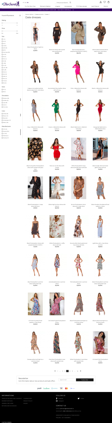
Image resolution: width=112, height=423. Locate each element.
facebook (59, 398)
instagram (60, 401)
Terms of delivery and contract (12, 398)
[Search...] (62, 2)
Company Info (27, 398)
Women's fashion (45, 6)
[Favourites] (104, 3)
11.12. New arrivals (81, 6)
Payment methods (7, 401)
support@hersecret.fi (67, 408)
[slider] (2, 23)
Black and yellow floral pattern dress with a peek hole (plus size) (35, 164)
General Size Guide (7, 403)
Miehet (106, 6)
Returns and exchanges (9, 405)
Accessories (68, 6)
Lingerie (57, 6)
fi (23, 2)
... (60, 371)
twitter (81, 398)
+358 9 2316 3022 (67, 411)
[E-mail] (67, 379)
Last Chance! (95, 6)
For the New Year (30, 6)
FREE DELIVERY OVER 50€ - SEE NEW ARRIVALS (54, 10)
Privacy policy (27, 401)
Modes (25, 403)
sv (25, 2)
